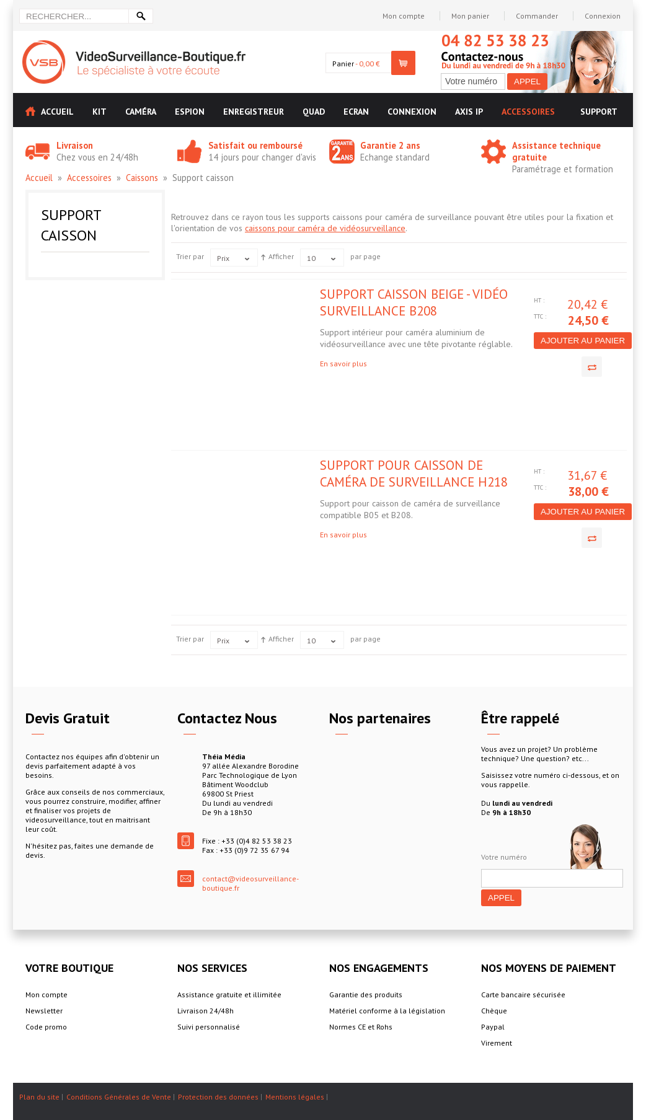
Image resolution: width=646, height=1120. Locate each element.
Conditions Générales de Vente (118, 1096)
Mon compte (404, 15)
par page (365, 256)
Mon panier (470, 15)
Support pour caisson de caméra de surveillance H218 (414, 473)
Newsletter (44, 1010)
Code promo (46, 1026)
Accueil (39, 177)
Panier (343, 63)
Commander (537, 15)
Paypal (493, 1026)
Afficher (281, 256)
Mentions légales (294, 1096)
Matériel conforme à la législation (387, 1010)
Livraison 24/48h (205, 1010)
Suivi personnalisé (208, 1026)
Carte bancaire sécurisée (523, 994)
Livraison (74, 145)
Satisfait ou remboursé (255, 145)
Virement (496, 1042)
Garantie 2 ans (390, 145)
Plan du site (39, 1096)
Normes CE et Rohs (360, 1026)
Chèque (494, 1010)
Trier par (190, 256)
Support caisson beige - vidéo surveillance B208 (414, 302)
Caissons (142, 177)
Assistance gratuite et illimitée (229, 994)
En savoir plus (343, 363)
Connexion (603, 15)
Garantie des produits (365, 994)
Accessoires (89, 177)
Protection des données (218, 1096)
